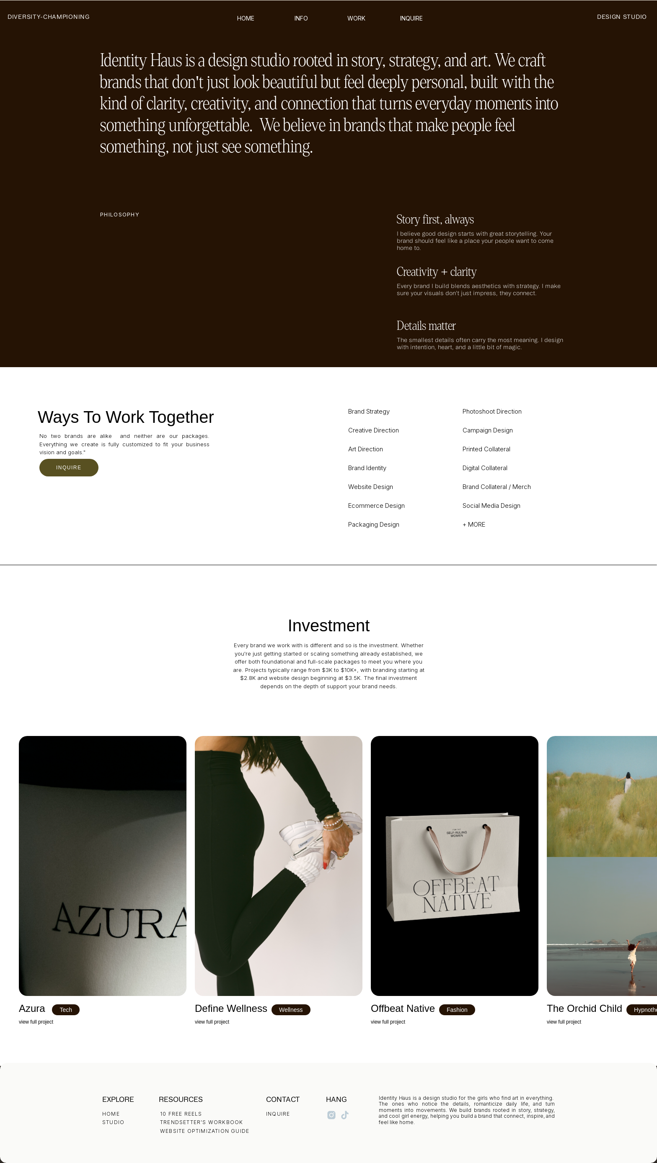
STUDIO (113, 1122)
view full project (36, 1021)
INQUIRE (69, 468)
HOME (111, 1114)
